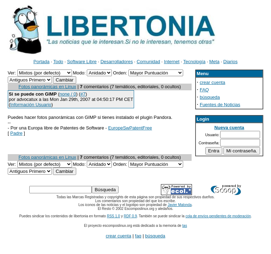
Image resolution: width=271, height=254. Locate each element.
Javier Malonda (180, 205)
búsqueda (210, 97)
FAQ (204, 89)
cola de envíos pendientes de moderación (218, 216)
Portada (42, 61)
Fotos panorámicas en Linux (47, 86)
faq (138, 235)
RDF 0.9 (130, 216)
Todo (58, 61)
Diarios (230, 61)
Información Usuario (30, 104)
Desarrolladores (117, 61)
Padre (16, 133)
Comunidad (148, 61)
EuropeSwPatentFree (130, 128)
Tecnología (194, 61)
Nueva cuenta (229, 127)
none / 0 (68, 94)
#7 (82, 94)
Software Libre (82, 61)
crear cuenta (212, 82)
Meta (214, 61)
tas (184, 226)
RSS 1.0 (113, 216)
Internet (172, 61)
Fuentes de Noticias (220, 104)
